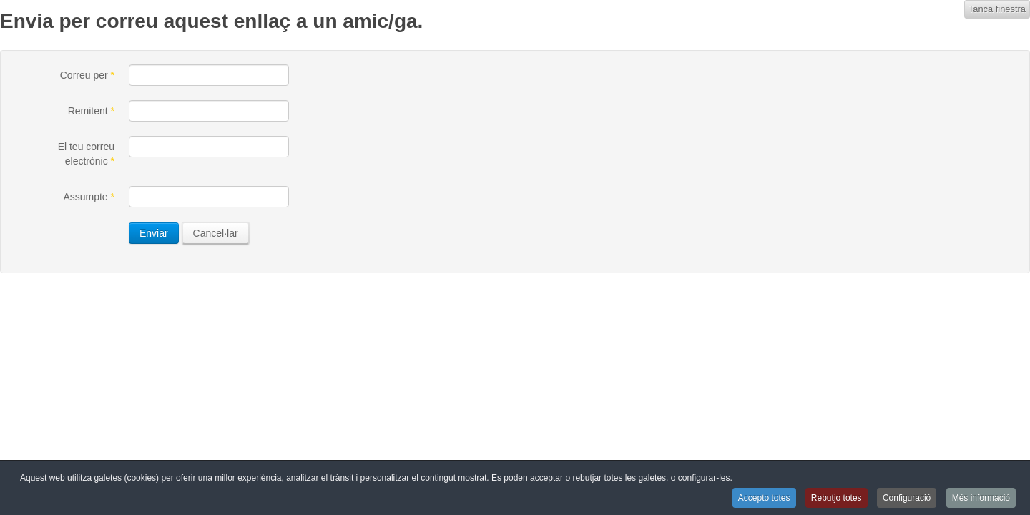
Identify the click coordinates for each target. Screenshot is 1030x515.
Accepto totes (764, 498)
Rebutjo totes (836, 498)
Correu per (87, 75)
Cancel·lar (215, 233)
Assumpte (88, 196)
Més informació (981, 498)
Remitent (91, 111)
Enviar (153, 233)
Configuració (907, 498)
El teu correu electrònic (86, 154)
